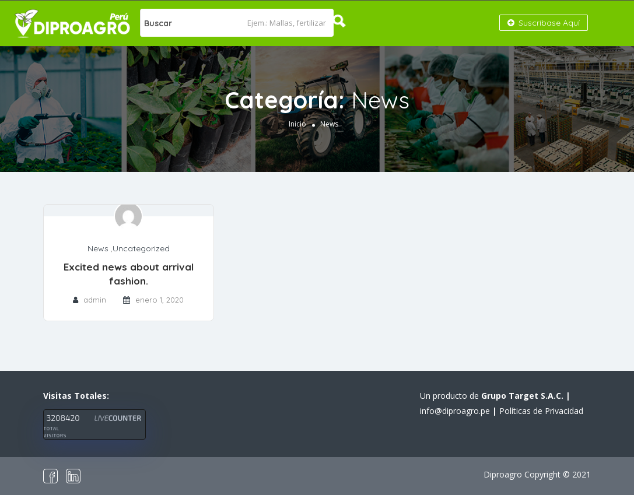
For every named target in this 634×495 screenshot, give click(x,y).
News (97, 248)
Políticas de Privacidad (541, 410)
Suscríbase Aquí (543, 22)
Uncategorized (141, 248)
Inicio (297, 124)
